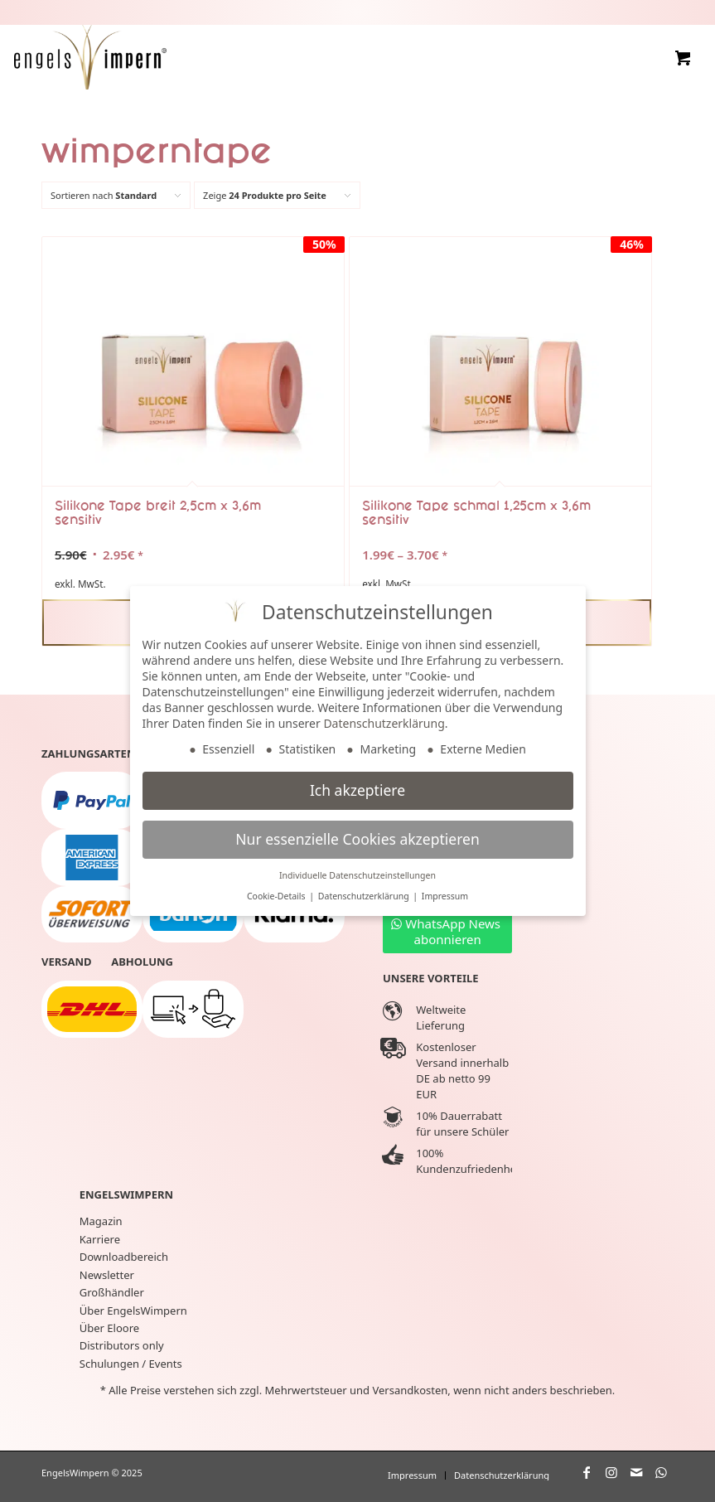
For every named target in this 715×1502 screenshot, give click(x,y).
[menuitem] (412, 1475)
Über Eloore (109, 1327)
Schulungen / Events (131, 1363)
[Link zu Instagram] (611, 1472)
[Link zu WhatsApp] (661, 1472)
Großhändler (112, 1292)
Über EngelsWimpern (133, 1310)
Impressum (445, 896)
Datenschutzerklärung (383, 723)
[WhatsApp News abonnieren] (447, 930)
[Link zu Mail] (636, 1472)
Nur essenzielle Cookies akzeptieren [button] (357, 839)
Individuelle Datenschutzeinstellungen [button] (357, 875)
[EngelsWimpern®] (90, 55)
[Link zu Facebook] (586, 1472)
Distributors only (122, 1345)
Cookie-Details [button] (277, 896)
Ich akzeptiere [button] (357, 790)
